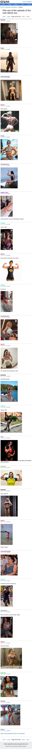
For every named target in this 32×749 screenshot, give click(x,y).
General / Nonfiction (11, 7)
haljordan (3, 673)
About (7, 746)
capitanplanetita (5, 76)
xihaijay (3, 223)
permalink (8, 49)
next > (24, 16)
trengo (2, 136)
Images (9, 4)
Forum (28, 4)
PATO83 (3, 20)
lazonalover (4, 610)
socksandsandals (6, 551)
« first (3, 16)
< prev (8, 16)
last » (28, 16)
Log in (24, 1)
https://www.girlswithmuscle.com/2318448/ (13, 733)
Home (3, 4)
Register (29, 1)
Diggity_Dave (4, 192)
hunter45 (3, 466)
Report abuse (22, 746)
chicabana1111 (5, 164)
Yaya (2, 436)
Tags (22, 4)
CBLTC (3, 105)
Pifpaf (2, 48)
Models (16, 4)
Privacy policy (14, 746)
